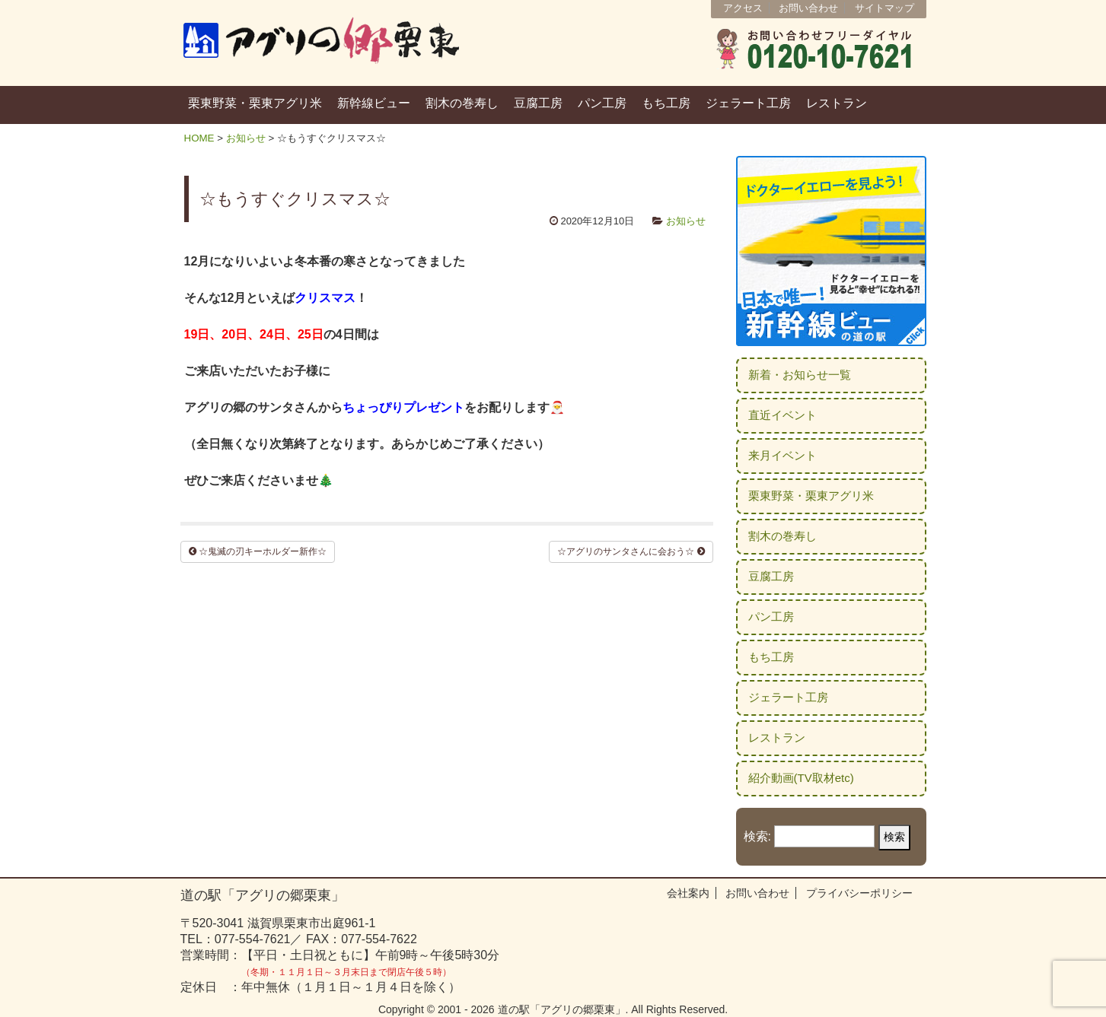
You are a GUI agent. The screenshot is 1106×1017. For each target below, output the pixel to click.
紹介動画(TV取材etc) (801, 777)
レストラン (836, 103)
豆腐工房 (538, 103)
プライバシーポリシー (859, 893)
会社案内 (688, 893)
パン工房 (602, 103)
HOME (199, 138)
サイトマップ (884, 8)
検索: (757, 836)
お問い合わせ (808, 8)
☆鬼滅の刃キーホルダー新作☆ (258, 551)
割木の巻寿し (462, 103)
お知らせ (246, 138)
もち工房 (666, 103)
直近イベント (782, 414)
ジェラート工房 (748, 103)
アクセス (743, 8)
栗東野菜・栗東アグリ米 (255, 103)
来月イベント (782, 455)
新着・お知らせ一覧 (799, 374)
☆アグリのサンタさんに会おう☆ (630, 551)
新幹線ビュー (373, 103)
